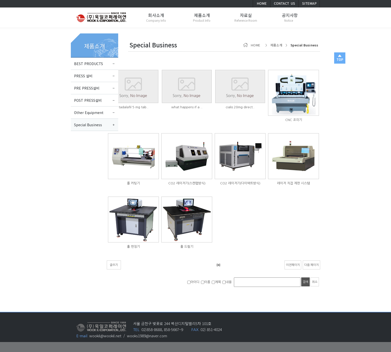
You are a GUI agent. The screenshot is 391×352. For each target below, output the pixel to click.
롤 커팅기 (133, 183)
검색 (305, 281)
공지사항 (290, 15)
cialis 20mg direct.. (240, 107)
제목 (216, 282)
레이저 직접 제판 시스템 (293, 183)
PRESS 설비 (83, 75)
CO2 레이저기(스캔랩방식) (186, 183)
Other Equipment (88, 112)
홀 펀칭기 (133, 246)
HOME (252, 45)
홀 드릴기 (186, 246)
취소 (314, 281)
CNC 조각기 (293, 119)
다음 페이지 (311, 264)
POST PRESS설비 (88, 100)
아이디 (193, 282)
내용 (227, 282)
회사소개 (156, 15)
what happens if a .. (186, 107)
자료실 (246, 15)
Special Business (88, 124)
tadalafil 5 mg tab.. (133, 107)
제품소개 (94, 46)
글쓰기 (114, 264)
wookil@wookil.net (105, 335)
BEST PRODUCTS (88, 63)
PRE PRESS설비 (86, 88)
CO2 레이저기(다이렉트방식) (240, 183)
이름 (205, 282)
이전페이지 (293, 264)
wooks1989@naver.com (147, 335)
